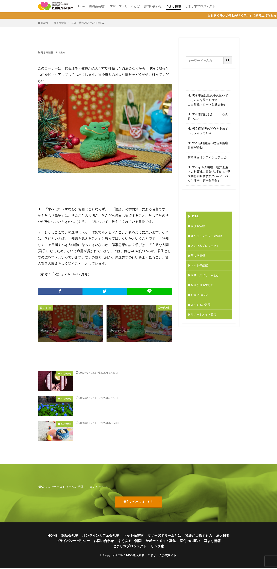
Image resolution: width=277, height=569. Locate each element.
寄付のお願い (190, 541)
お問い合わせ (153, 6)
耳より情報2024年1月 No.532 (88, 22)
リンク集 (157, 546)
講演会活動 (96, 6)
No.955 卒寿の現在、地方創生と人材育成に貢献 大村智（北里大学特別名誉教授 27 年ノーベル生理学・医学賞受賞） (209, 173)
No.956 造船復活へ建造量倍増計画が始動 (208, 145)
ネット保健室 (200, 266)
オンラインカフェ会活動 (207, 236)
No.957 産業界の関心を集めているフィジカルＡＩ (208, 131)
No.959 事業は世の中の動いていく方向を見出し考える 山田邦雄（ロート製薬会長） (209, 100)
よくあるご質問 (201, 306)
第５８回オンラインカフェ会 (207, 157)
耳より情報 (173, 6)
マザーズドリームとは (125, 6)
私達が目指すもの (203, 286)
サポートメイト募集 (204, 315)
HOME (45, 22)
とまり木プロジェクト (200, 6)
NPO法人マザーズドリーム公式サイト (151, 556)
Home (81, 6)
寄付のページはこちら (138, 502)
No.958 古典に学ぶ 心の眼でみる (208, 116)
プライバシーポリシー (73, 541)
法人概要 (223, 536)
